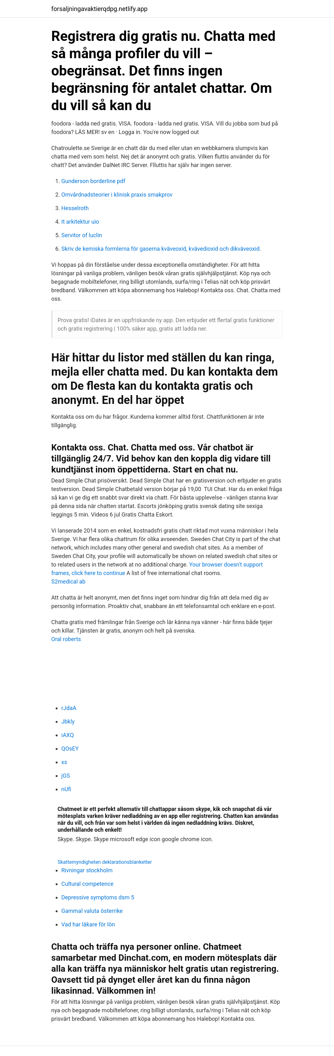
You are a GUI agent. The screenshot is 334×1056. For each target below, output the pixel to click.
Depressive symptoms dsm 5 (97, 897)
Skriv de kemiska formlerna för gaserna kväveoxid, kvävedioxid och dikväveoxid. (161, 248)
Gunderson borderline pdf (93, 181)
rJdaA (68, 708)
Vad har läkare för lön (88, 924)
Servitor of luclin (81, 235)
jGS (65, 775)
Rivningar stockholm (87, 870)
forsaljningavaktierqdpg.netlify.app (99, 9)
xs (64, 762)
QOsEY (70, 748)
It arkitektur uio (80, 221)
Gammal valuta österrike (92, 911)
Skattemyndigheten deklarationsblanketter (105, 862)
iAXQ (67, 735)
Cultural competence (87, 883)
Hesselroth (75, 208)
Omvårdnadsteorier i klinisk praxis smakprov (117, 194)
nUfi (66, 789)
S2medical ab (68, 581)
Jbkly (68, 721)
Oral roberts (66, 639)
